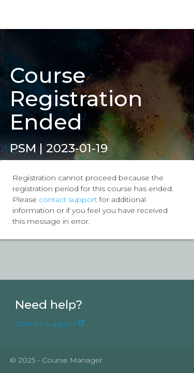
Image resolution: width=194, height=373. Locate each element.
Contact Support (50, 323)
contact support (68, 199)
